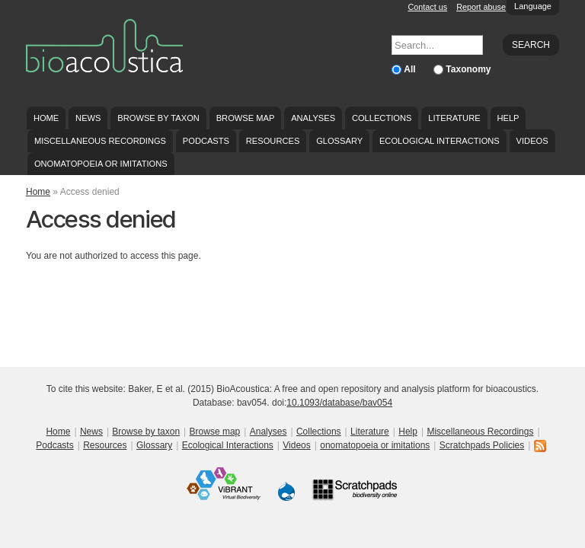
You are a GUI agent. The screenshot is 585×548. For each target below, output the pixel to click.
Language (532, 6)
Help (508, 118)
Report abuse (481, 6)
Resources (272, 140)
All (411, 69)
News (88, 118)
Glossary (339, 140)
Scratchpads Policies (482, 445)
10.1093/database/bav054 (339, 402)
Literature (454, 118)
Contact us (428, 6)
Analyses (313, 118)
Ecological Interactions (439, 140)
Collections (382, 118)
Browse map (245, 118)
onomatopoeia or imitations (101, 163)
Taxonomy (468, 69)
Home (46, 118)
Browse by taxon (158, 118)
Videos (532, 140)
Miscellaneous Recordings (100, 140)
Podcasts (206, 140)
